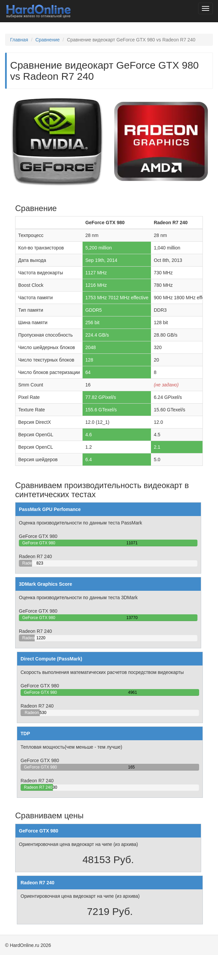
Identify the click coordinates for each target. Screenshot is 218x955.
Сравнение (47, 39)
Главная (19, 39)
